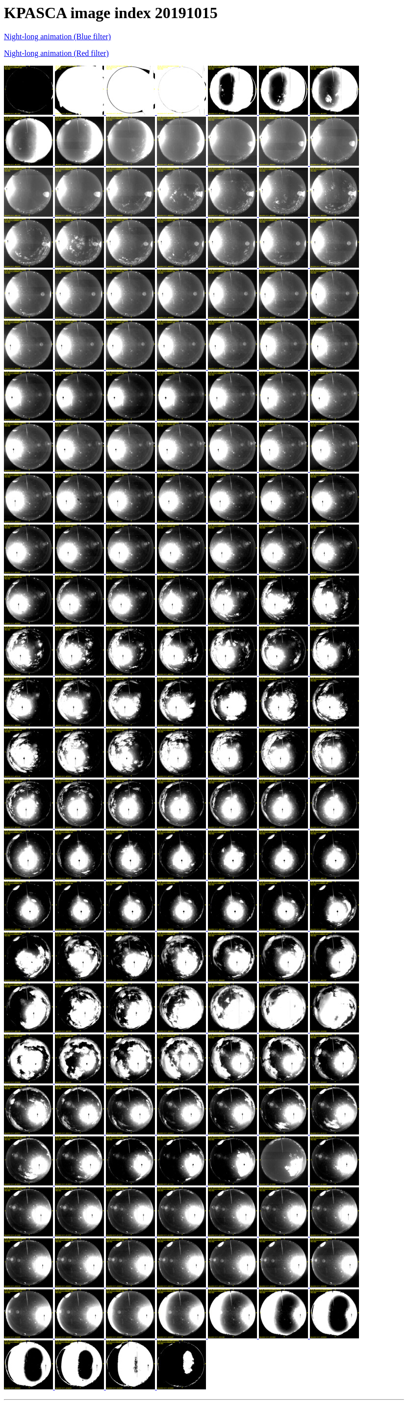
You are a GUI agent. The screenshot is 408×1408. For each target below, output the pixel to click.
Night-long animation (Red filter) (56, 53)
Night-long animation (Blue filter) (57, 36)
